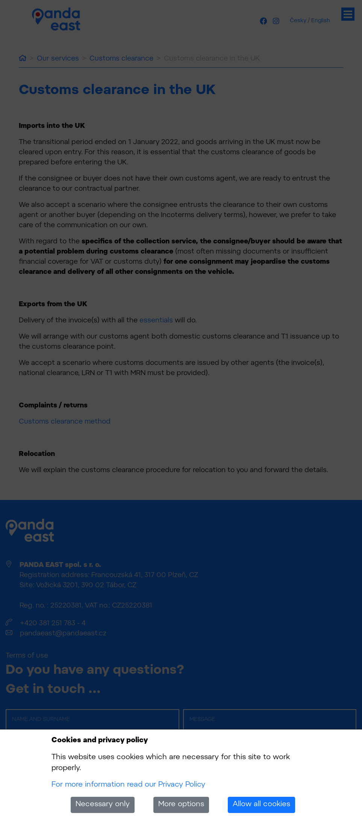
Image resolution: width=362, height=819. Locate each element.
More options (181, 804)
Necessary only (103, 804)
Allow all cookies (261, 804)
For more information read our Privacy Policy (128, 785)
